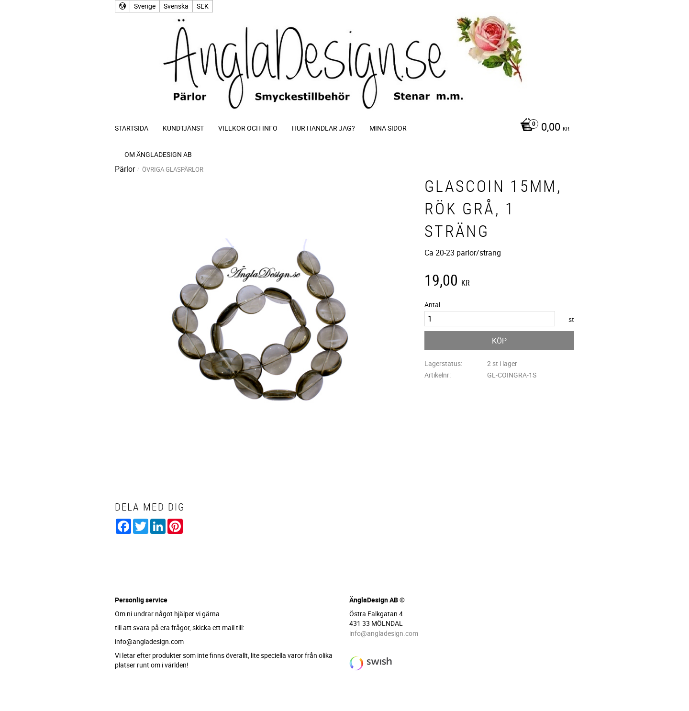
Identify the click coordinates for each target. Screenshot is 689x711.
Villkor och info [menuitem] (248, 128)
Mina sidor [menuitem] (388, 128)
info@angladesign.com (383, 633)
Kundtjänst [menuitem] (183, 128)
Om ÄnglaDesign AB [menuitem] (158, 154)
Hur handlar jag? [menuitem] (323, 128)
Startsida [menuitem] (131, 128)
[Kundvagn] (542, 127)
